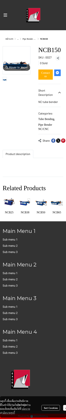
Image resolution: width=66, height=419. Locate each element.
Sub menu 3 (10, 252)
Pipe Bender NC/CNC (32, 39)
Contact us (45, 74)
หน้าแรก (9, 39)
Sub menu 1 (10, 239)
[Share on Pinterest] (63, 140)
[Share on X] (58, 140)
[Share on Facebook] (53, 140)
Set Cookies (51, 407)
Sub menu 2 (10, 245)
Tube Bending (46, 119)
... (18, 39)
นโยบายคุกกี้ (8, 412)
